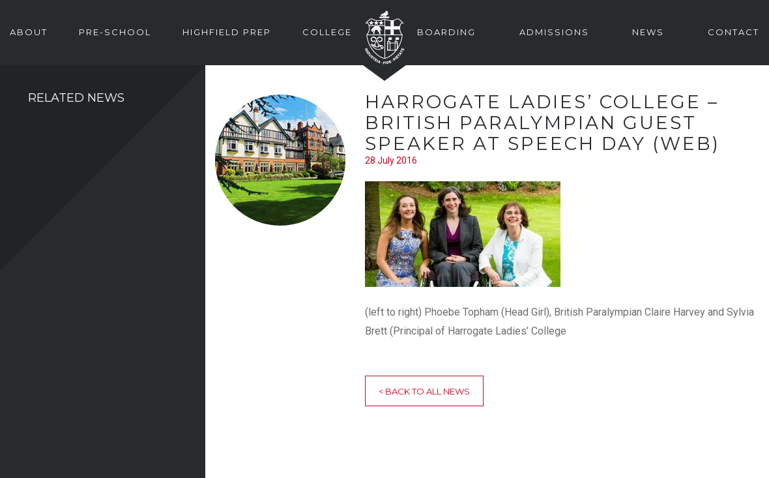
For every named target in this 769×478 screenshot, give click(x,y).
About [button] (29, 32)
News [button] (648, 32)
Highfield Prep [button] (226, 32)
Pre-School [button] (115, 32)
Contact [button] (733, 32)
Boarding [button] (446, 32)
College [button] (327, 32)
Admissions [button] (554, 32)
